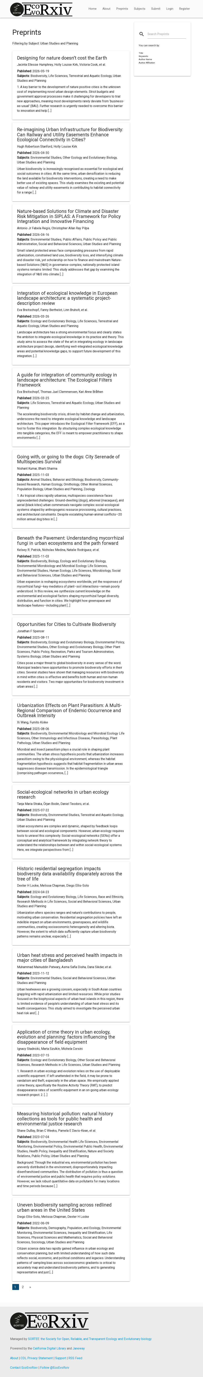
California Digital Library (49, 1348)
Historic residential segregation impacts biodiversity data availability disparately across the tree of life (69, 873)
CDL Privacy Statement (37, 1358)
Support (60, 1358)
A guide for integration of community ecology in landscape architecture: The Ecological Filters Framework (67, 380)
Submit (155, 8)
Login (169, 8)
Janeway (79, 1348)
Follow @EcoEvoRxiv (54, 1367)
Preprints (122, 8)
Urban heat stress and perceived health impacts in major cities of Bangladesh (69, 957)
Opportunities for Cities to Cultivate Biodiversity (66, 624)
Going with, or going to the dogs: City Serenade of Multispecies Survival (68, 459)
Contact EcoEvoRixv (24, 1367)
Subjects (139, 8)
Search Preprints (158, 34)
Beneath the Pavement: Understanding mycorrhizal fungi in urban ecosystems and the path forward (70, 540)
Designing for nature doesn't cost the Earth (62, 58)
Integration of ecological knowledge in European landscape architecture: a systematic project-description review (67, 298)
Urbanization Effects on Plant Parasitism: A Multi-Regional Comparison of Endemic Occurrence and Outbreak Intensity (69, 710)
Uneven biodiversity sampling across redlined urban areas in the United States (64, 1207)
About (106, 8)
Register (184, 8)
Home (93, 8)
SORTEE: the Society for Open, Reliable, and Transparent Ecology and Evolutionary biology (90, 1339)
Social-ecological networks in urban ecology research (63, 794)
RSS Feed (75, 1358)
